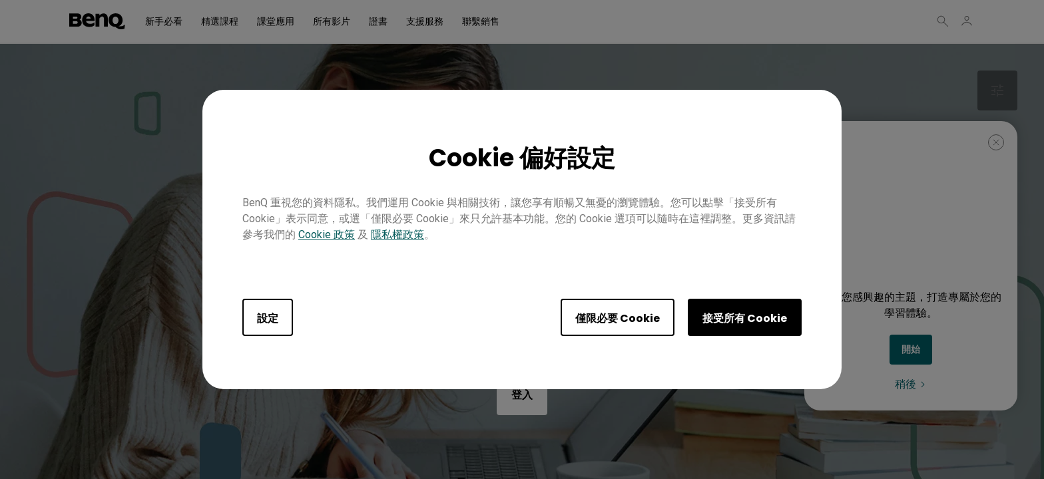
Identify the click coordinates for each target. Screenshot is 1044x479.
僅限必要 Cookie (617, 318)
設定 (267, 318)
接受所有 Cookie (744, 318)
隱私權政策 (397, 234)
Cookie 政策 (326, 234)
